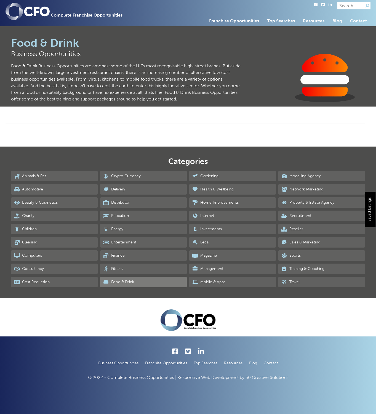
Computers (28, 255)
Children (25, 229)
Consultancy (29, 268)
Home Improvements (215, 202)
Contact (358, 20)
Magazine (204, 255)
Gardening (205, 176)
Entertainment (119, 242)
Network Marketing (302, 189)
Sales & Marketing (300, 242)
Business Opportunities (118, 363)
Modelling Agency (301, 176)
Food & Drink (118, 282)
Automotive (28, 189)
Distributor (116, 202)
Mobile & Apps (208, 282)
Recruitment (296, 215)
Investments (207, 229)
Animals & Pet (30, 176)
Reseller (292, 229)
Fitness (113, 268)
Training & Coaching (302, 268)
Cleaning (25, 242)
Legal (200, 242)
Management (207, 268)
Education (116, 215)
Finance (114, 255)
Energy (113, 229)
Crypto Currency (122, 176)
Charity (24, 215)
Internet (203, 215)
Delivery (114, 189)
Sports (291, 255)
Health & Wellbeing (213, 189)
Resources (313, 20)
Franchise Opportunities (234, 20)
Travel (290, 282)
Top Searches (281, 20)
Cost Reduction (32, 282)
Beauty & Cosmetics (36, 202)
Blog (337, 20)
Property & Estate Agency (307, 202)
